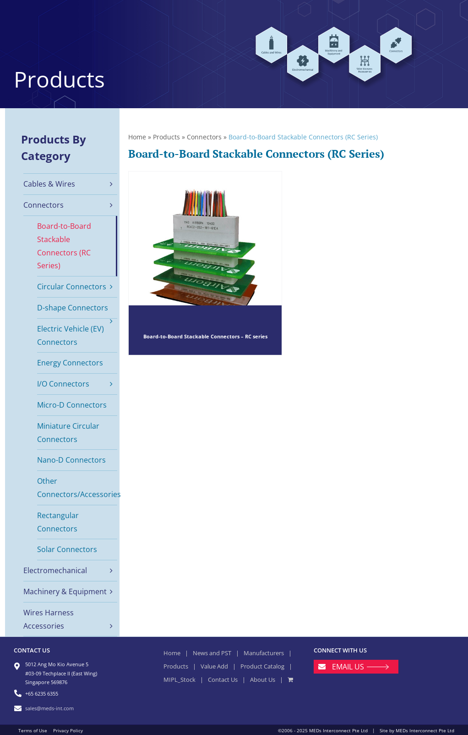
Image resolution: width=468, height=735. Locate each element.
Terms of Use (32, 730)
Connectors (204, 137)
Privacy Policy (68, 730)
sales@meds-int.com (49, 708)
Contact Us (223, 679)
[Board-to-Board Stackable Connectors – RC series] (205, 263)
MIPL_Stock (179, 679)
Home (137, 137)
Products (166, 137)
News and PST (212, 653)
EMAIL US (348, 667)
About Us (262, 679)
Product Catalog (262, 666)
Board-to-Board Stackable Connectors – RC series (205, 337)
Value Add (214, 666)
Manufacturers (264, 653)
